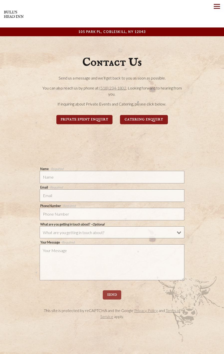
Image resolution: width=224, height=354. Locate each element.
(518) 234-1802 (112, 88)
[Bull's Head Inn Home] (14, 14)
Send (112, 296)
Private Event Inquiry (84, 120)
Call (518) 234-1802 (112, 348)
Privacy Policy (146, 311)
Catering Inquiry (143, 120)
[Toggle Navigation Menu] (217, 6)
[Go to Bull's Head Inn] (112, 31)
